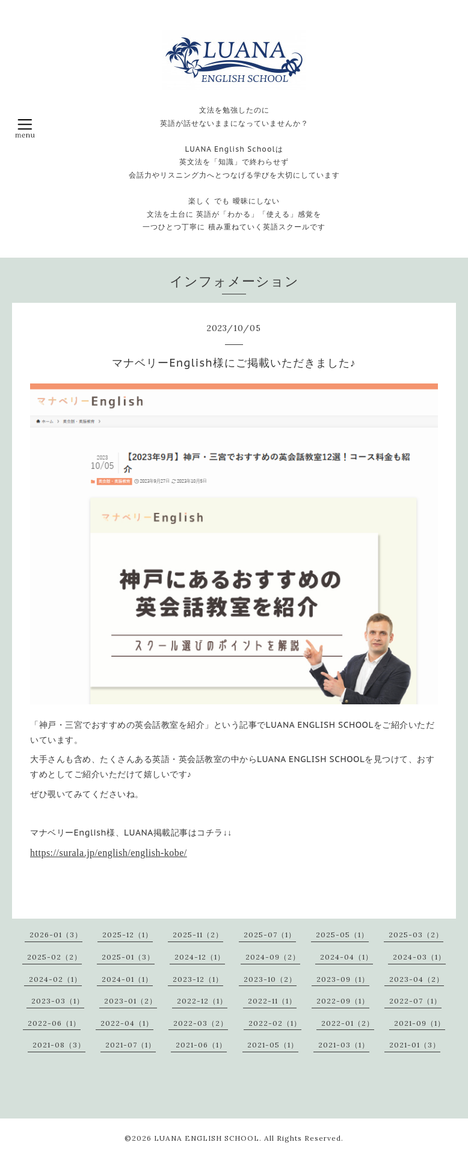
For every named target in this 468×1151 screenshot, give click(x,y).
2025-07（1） (270, 934)
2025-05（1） (342, 934)
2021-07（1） (130, 1044)
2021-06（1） (201, 1044)
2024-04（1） (346, 956)
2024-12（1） (199, 956)
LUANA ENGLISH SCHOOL (206, 1138)
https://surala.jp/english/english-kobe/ (108, 853)
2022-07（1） (415, 1000)
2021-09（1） (419, 1023)
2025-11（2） (198, 934)
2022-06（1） (54, 1023)
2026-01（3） (55, 934)
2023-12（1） (198, 979)
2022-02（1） (274, 1023)
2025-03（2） (416, 934)
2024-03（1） (419, 956)
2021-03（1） (343, 1044)
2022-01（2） (347, 1023)
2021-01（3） (414, 1044)
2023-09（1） (342, 979)
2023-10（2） (270, 979)
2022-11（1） (272, 1000)
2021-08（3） (58, 1044)
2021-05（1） (272, 1044)
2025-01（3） (128, 956)
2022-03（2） (200, 1023)
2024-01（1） (127, 979)
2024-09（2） (272, 956)
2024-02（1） (55, 979)
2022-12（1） (202, 1000)
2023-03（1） (57, 1000)
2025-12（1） (127, 934)
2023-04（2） (416, 979)
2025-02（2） (54, 956)
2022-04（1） (126, 1023)
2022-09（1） (342, 1000)
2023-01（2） (130, 1000)
